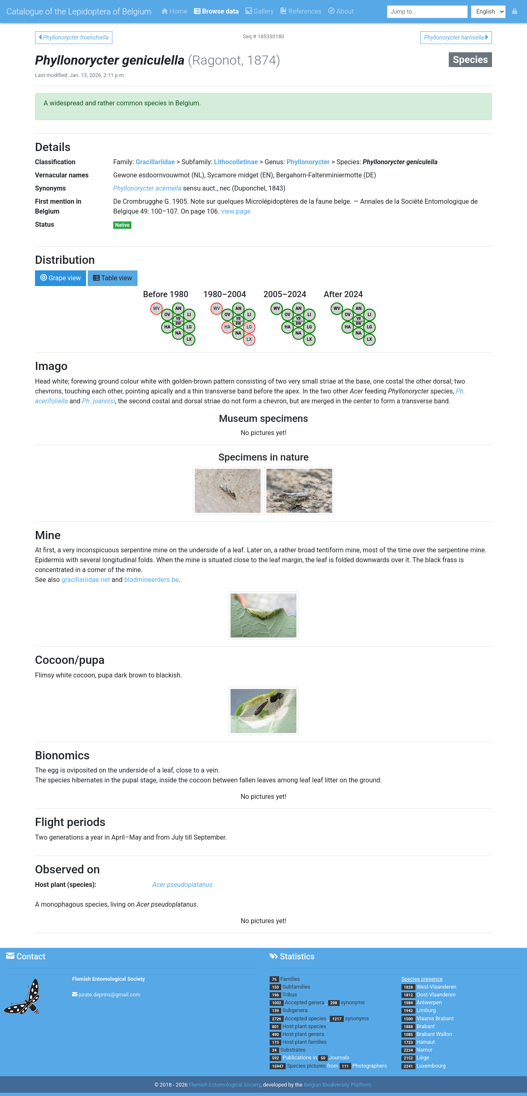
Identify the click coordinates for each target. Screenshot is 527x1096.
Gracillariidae (155, 162)
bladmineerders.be (151, 580)
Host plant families (304, 1042)
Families (290, 979)
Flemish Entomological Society (108, 979)
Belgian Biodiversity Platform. (338, 1085)
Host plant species (304, 1026)
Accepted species (305, 1018)
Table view (112, 277)
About (341, 11)
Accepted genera (304, 1002)
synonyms (353, 1002)
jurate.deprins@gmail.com (109, 994)
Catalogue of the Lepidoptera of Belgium (79, 11)
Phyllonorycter (308, 162)
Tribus (289, 994)
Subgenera (295, 1010)
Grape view (60, 277)
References (301, 11)
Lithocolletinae (236, 162)
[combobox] (427, 11)
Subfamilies (296, 987)
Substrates (292, 1050)
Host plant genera (303, 1034)
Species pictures (306, 1066)
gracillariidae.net (85, 580)
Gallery (259, 11)
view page (235, 211)
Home (174, 11)
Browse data (216, 11)
